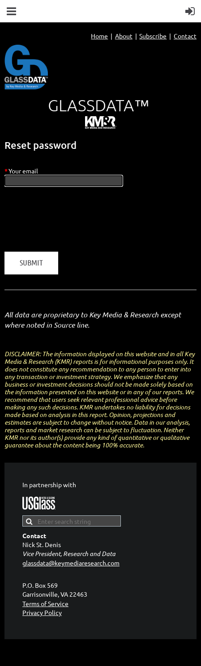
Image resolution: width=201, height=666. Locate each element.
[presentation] (72, 223)
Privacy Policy (42, 612)
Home (99, 36)
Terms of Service (45, 603)
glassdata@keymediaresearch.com (71, 563)
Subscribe (153, 36)
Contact (185, 36)
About (124, 36)
